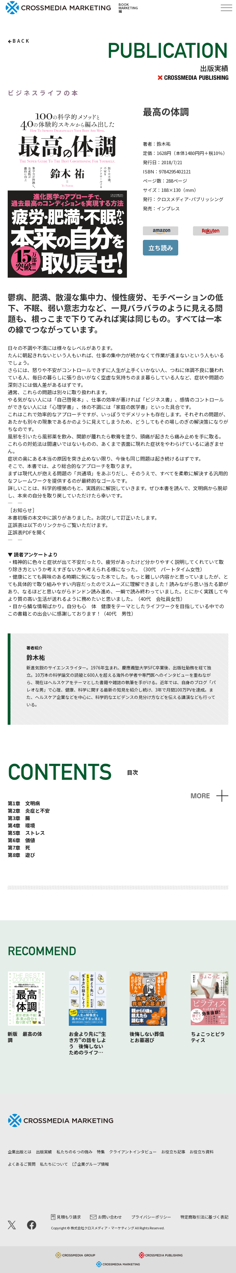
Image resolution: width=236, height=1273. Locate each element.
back (21, 41)
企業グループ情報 (91, 1164)
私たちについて (54, 1164)
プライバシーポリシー (151, 1217)
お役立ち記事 (173, 1152)
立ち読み (160, 247)
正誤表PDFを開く (27, 532)
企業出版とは (20, 1152)
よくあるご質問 (22, 1164)
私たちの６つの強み (74, 1152)
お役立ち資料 (202, 1152)
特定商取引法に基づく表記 (204, 1217)
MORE (200, 795)
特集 (101, 1152)
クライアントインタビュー (133, 1152)
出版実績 (44, 1152)
